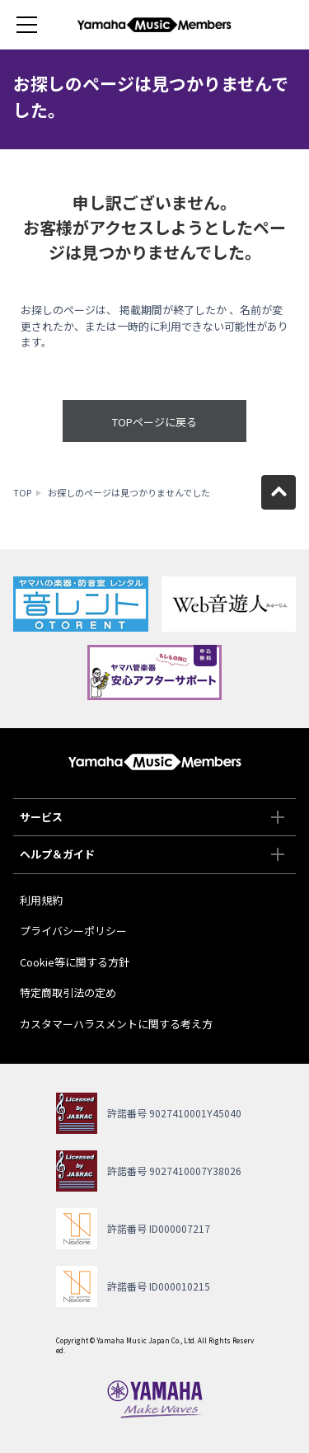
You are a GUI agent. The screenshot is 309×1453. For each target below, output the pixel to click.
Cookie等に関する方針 (74, 962)
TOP (22, 492)
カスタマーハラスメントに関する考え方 (116, 1024)
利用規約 (41, 900)
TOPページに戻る (154, 422)
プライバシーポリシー (73, 930)
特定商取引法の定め (68, 992)
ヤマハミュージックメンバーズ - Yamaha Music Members (154, 25)
